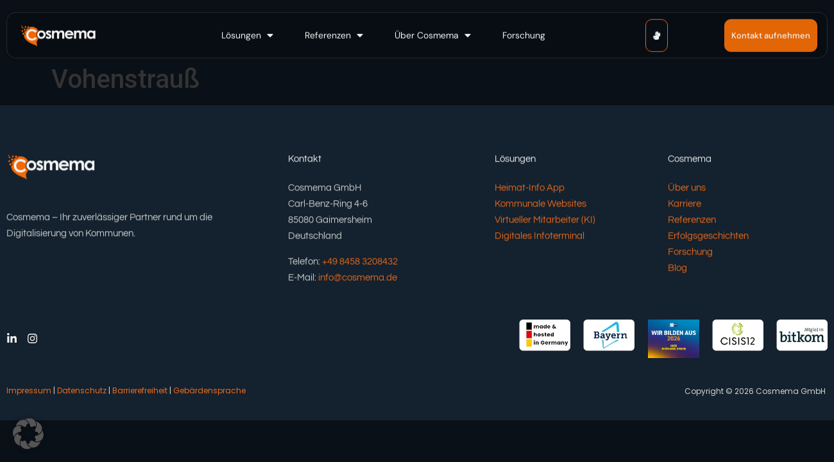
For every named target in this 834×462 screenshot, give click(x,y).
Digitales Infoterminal (539, 238)
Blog (677, 270)
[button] (248, 34)
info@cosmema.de (357, 279)
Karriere (684, 205)
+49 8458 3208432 (360, 263)
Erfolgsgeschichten (708, 238)
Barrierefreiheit (139, 390)
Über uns (687, 189)
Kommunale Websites (540, 205)
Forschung (690, 254)
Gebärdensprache (209, 390)
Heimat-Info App (530, 189)
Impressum (28, 390)
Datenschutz (81, 390)
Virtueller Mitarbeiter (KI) (545, 222)
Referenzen (692, 222)
